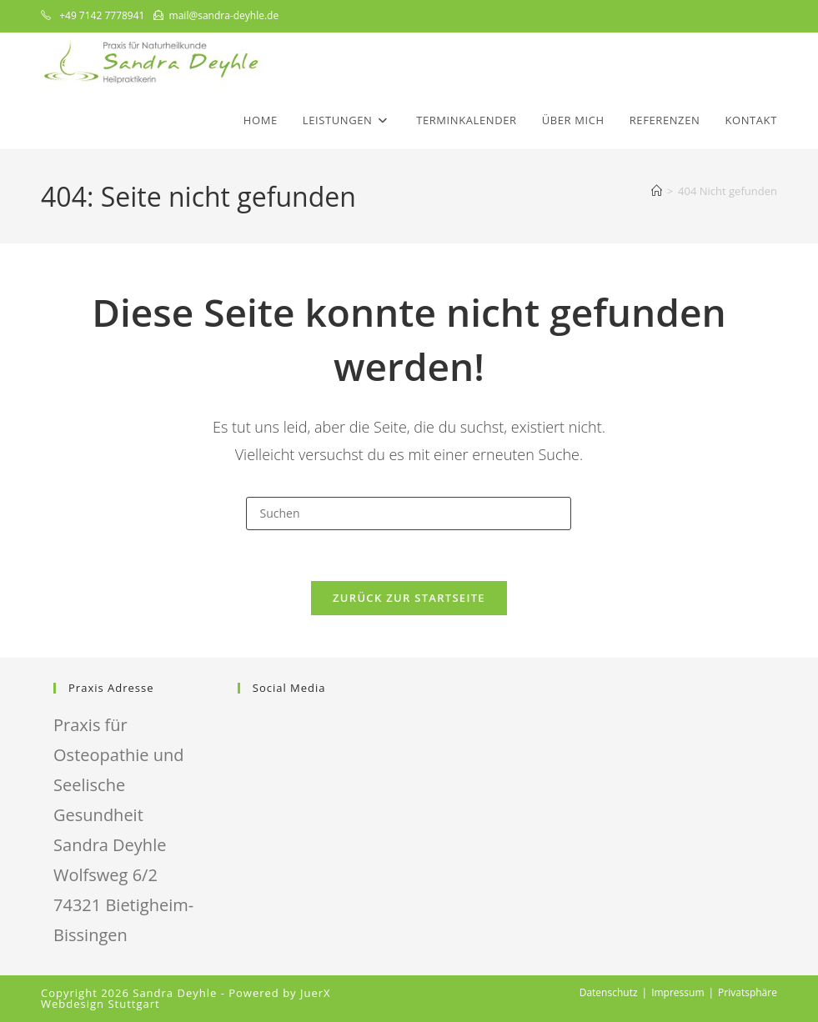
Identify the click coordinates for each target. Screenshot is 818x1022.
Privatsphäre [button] (747, 992)
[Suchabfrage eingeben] (408, 513)
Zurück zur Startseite (409, 597)
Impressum (677, 992)
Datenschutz (609, 992)
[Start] (656, 190)
